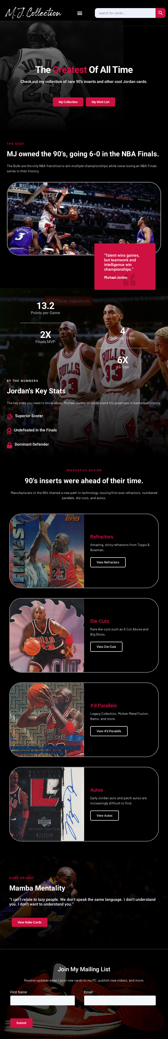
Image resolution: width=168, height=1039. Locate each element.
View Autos (104, 815)
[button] (80, 13)
